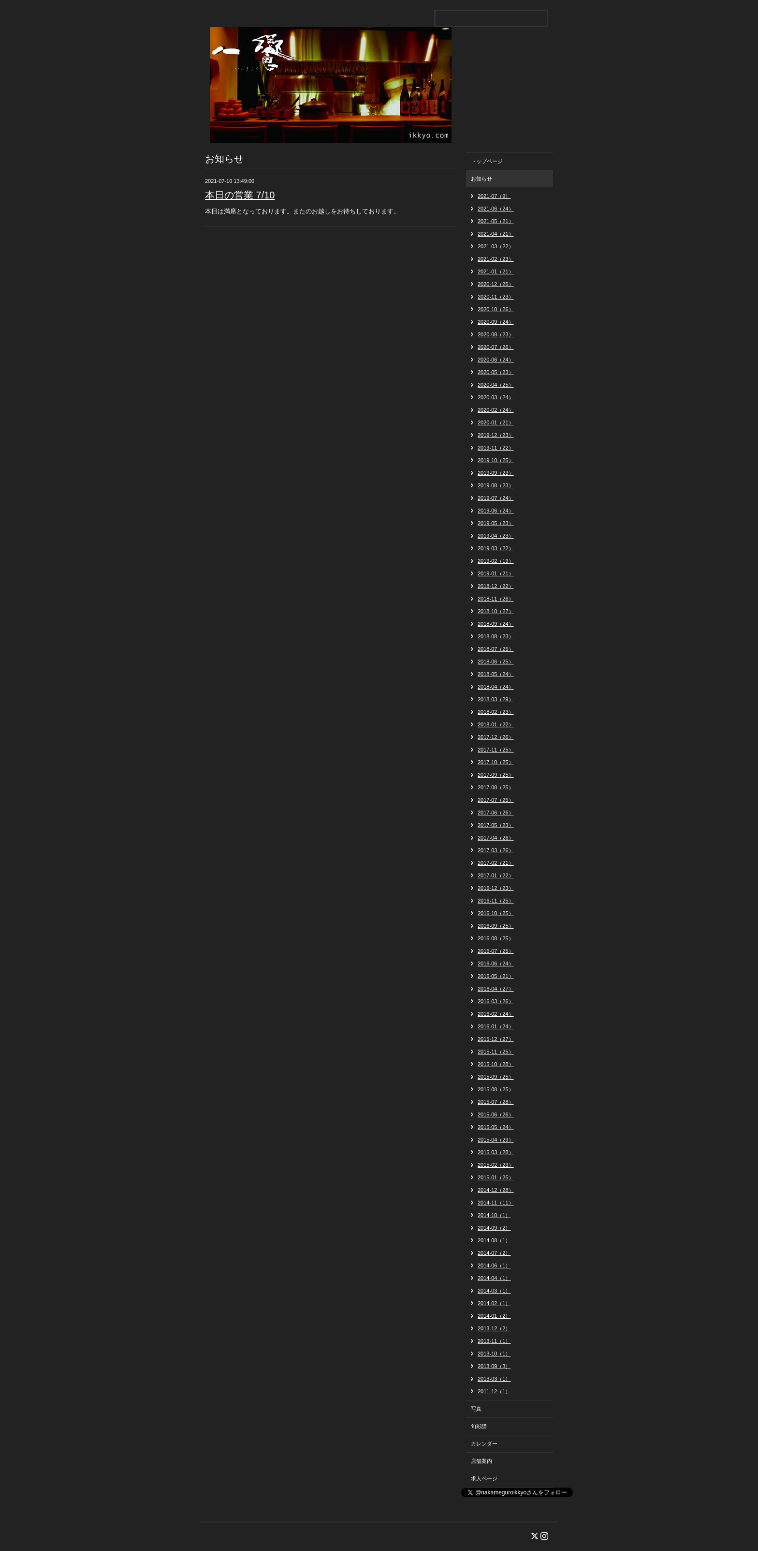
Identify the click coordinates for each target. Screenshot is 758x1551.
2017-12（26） (496, 737)
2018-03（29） (496, 699)
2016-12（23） (496, 888)
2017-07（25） (496, 800)
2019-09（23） (496, 473)
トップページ (487, 161)
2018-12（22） (496, 586)
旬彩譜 (479, 1426)
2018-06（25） (496, 661)
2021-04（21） (496, 234)
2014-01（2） (494, 1316)
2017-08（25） (496, 787)
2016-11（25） (496, 900)
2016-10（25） (496, 913)
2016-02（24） (496, 1014)
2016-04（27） (496, 989)
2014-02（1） (494, 1303)
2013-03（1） (494, 1379)
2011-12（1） (494, 1391)
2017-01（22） (496, 875)
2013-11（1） (494, 1341)
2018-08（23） (496, 636)
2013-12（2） (494, 1328)
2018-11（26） (496, 599)
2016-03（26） (496, 1001)
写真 (476, 1409)
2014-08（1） (494, 1240)
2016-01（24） (496, 1026)
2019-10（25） (496, 460)
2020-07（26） (496, 347)
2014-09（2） (494, 1228)
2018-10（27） (496, 611)
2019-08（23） (496, 485)
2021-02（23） (496, 259)
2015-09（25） (496, 1077)
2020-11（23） (496, 297)
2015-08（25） (496, 1089)
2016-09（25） (496, 926)
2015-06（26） (496, 1114)
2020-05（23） (496, 372)
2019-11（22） (496, 448)
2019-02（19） (496, 561)
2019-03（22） (496, 548)
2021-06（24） (496, 208)
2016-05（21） (496, 976)
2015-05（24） (496, 1127)
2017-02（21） (496, 863)
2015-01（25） (496, 1177)
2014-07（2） (494, 1253)
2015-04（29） (496, 1140)
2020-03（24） (496, 397)
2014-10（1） (494, 1215)
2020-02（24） (496, 410)
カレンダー (484, 1443)
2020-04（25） (496, 385)
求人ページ (484, 1478)
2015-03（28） (496, 1152)
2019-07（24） (496, 498)
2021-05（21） (496, 221)
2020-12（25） (496, 284)
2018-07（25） (496, 649)
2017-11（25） (496, 750)
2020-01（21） (496, 422)
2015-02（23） (496, 1165)
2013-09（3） (494, 1366)
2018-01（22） (496, 724)
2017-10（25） (496, 762)
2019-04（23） (496, 536)
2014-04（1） (494, 1278)
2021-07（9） (494, 196)
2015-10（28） (496, 1064)
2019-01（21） (496, 573)
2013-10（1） (494, 1353)
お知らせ (481, 178)
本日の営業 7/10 (240, 195)
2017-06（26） (496, 812)
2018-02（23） (496, 712)
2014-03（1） (494, 1291)
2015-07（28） (496, 1102)
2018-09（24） (496, 624)
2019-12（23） (496, 435)
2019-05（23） (496, 523)
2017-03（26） (496, 850)
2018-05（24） (496, 674)
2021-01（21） (496, 271)
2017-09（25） (496, 775)
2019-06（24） (496, 510)
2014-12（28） (496, 1190)
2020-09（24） (496, 322)
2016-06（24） (496, 963)
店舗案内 (481, 1461)
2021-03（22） (496, 246)
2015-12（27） (496, 1039)
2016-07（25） (496, 951)
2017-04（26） (496, 838)
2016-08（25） (496, 938)
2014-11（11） (496, 1202)
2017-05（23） (496, 825)
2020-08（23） (496, 334)
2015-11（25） (496, 1051)
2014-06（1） (494, 1265)
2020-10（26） (496, 309)
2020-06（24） (496, 359)
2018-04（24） (496, 687)
